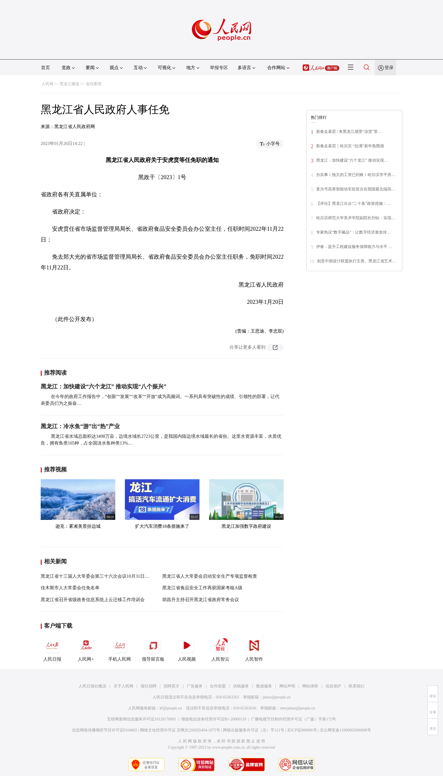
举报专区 (219, 67)
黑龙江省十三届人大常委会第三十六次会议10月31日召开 (97, 576)
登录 (389, 67)
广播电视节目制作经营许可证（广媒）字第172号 (293, 719)
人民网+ (86, 648)
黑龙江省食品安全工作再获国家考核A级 (202, 587)
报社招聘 (149, 686)
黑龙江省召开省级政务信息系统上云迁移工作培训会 (93, 599)
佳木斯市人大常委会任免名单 (70, 587)
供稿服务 (241, 686)
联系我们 (356, 686)
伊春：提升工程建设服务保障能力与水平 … (354, 247)
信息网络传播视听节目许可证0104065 (104, 730)
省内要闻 (93, 84)
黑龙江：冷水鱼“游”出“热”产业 (80, 426)
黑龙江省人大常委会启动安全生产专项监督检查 (209, 576)
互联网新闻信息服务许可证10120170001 (141, 719)
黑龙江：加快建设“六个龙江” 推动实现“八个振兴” (103, 386)
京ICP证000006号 (302, 730)
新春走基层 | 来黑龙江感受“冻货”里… (349, 131)
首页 (45, 67)
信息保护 (333, 686)
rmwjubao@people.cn (297, 708)
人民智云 (220, 648)
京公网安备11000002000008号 (345, 730)
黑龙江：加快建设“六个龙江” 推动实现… (352, 160)
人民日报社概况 (92, 686)
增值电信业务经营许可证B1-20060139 (213, 719)
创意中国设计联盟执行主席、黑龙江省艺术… (356, 261)
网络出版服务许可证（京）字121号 (253, 730)
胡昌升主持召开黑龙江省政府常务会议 (200, 599)
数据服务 (264, 686)
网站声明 (287, 686)
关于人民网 (123, 686)
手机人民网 (119, 648)
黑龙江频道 (69, 84)
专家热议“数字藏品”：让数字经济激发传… (353, 232)
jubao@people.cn (276, 697)
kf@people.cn (171, 708)
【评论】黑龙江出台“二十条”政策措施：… (353, 203)
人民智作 (254, 648)
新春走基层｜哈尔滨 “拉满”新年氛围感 (350, 146)
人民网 (47, 84)
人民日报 (52, 648)
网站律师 (310, 686)
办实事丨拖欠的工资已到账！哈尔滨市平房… (355, 175)
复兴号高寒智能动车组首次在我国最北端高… (355, 189)
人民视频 (187, 648)
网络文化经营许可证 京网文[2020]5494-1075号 (180, 730)
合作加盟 (218, 686)
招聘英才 (171, 686)
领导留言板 (153, 648)
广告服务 (195, 686)
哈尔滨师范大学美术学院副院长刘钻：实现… (355, 218)
